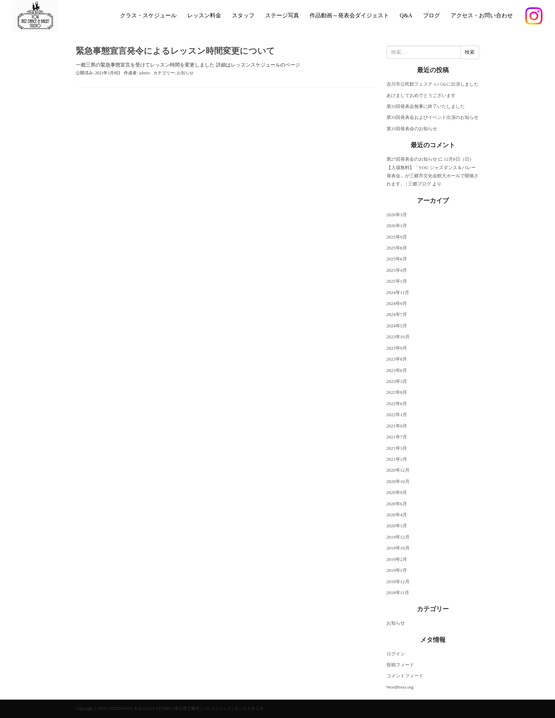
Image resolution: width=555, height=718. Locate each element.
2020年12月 (398, 470)
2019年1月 (397, 570)
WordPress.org (400, 687)
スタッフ (243, 15)
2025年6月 (397, 259)
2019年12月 (398, 537)
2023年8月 (397, 359)
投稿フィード (400, 664)
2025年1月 (397, 281)
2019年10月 (398, 548)
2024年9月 (397, 303)
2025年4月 (397, 270)
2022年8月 (397, 392)
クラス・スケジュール (148, 15)
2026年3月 (397, 214)
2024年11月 (398, 292)
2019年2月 (397, 559)
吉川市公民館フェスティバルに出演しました (433, 84)
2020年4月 (397, 514)
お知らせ (185, 72)
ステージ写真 (282, 15)
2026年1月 (397, 225)
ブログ (431, 15)
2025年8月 (397, 248)
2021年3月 (397, 448)
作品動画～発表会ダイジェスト (349, 15)
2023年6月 (397, 370)
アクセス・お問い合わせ (482, 15)
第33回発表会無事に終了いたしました (426, 106)
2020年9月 (397, 492)
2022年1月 (397, 414)
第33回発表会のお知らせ (412, 128)
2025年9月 (397, 237)
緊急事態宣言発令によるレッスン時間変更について (175, 51)
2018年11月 (398, 592)
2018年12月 (398, 581)
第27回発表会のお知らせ (412, 159)
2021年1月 (397, 459)
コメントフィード (405, 675)
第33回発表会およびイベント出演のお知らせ (433, 117)
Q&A (406, 15)
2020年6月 (397, 503)
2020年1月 (397, 525)
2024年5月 (397, 325)
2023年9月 (397, 348)
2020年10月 (398, 481)
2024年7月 (397, 314)
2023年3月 (397, 381)
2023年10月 (398, 336)
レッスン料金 (204, 15)
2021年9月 (397, 426)
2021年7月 (397, 437)
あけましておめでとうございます (421, 95)
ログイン (396, 653)
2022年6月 (397, 403)
